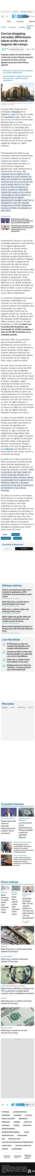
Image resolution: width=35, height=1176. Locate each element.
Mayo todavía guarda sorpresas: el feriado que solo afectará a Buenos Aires (17, 628)
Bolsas (12, 707)
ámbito (3, 27)
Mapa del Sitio (14, 1139)
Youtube (22, 1105)
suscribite (26, 16)
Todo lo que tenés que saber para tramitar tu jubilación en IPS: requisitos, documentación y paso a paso (17, 593)
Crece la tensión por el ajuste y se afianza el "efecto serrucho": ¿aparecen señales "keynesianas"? (17, 78)
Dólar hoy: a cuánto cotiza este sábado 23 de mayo (18, 660)
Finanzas (17, 1115)
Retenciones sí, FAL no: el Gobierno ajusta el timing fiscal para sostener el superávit (22, 221)
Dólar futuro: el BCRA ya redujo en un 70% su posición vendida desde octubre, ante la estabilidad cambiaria (17, 991)
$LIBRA (15, 11)
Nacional (6, 1125)
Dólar (9, 21)
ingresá (32, 16)
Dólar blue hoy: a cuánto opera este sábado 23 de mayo (16, 950)
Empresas (17, 538)
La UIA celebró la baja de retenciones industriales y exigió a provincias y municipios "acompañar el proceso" (23, 861)
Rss (3, 1139)
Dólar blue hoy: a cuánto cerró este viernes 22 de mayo (16, 1002)
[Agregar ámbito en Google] (16, 49)
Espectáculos (8, 1135)
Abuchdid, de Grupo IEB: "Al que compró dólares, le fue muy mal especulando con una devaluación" (22, 228)
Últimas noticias (20, 1112)
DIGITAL (7, 1156)
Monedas (5, 707)
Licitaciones (17, 1149)
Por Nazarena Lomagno (26, 921)
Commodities (21, 707)
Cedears (30, 707)
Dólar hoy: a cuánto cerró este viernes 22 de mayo (14, 1031)
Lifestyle (28, 1122)
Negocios (6, 1122)
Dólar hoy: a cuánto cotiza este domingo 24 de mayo (15, 610)
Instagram (12, 1105)
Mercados (23, 1119)
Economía (20, 21)
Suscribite (24, 548)
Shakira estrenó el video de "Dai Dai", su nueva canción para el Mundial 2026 (19, 667)
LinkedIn (17, 1105)
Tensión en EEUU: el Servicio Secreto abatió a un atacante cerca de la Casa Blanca (19, 653)
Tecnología (22, 1135)
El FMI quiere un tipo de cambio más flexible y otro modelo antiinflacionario (18, 72)
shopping (22, 27)
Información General (11, 1132)
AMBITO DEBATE (28, 1156)
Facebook (7, 1105)
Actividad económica (26, 11)
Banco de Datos (8, 1119)
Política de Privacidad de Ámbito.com (17, 1142)
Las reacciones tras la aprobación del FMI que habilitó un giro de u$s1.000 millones (25, 830)
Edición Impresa (8, 1129)
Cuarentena (6, 538)
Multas (5, 1149)
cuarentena (9, 117)
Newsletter (29, 1105)
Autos (26, 1132)
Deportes (27, 1125)
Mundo (16, 1125)
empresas (8, 449)
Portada (5, 1112)
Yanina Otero (5, 49)
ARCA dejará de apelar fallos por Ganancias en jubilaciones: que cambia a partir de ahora (16, 618)
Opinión (17, 1122)
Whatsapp (27, 1105)
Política (28, 1115)
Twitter (3, 1105)
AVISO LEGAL (7, 1146)
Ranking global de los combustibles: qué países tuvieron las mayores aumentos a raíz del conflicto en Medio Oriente (24, 848)
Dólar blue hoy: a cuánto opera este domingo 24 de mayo (15, 603)
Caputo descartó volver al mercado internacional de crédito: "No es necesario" (8, 827)
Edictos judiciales (23, 1146)
